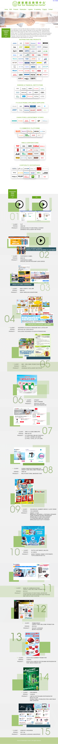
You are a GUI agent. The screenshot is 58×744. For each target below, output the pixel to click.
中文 (54, 0)
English (56, 0)
